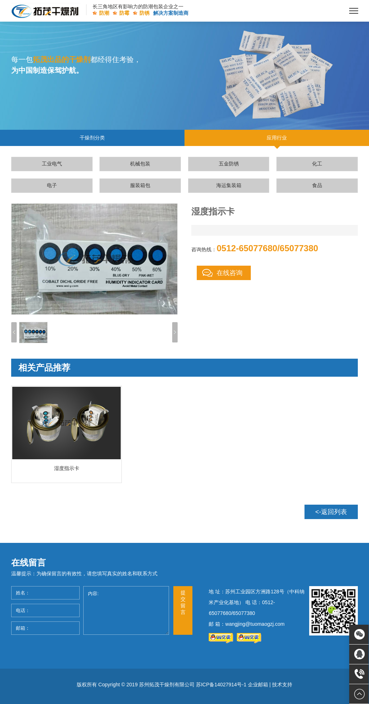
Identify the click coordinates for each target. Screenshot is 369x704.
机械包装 (140, 164)
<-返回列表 (331, 511)
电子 (52, 185)
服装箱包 (140, 185)
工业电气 (52, 164)
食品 (317, 185)
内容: (126, 610)
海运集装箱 (228, 185)
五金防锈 (229, 164)
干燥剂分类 (92, 138)
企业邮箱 (258, 684)
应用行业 (277, 138)
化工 (317, 164)
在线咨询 (230, 272)
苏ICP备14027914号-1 (221, 684)
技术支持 (282, 684)
